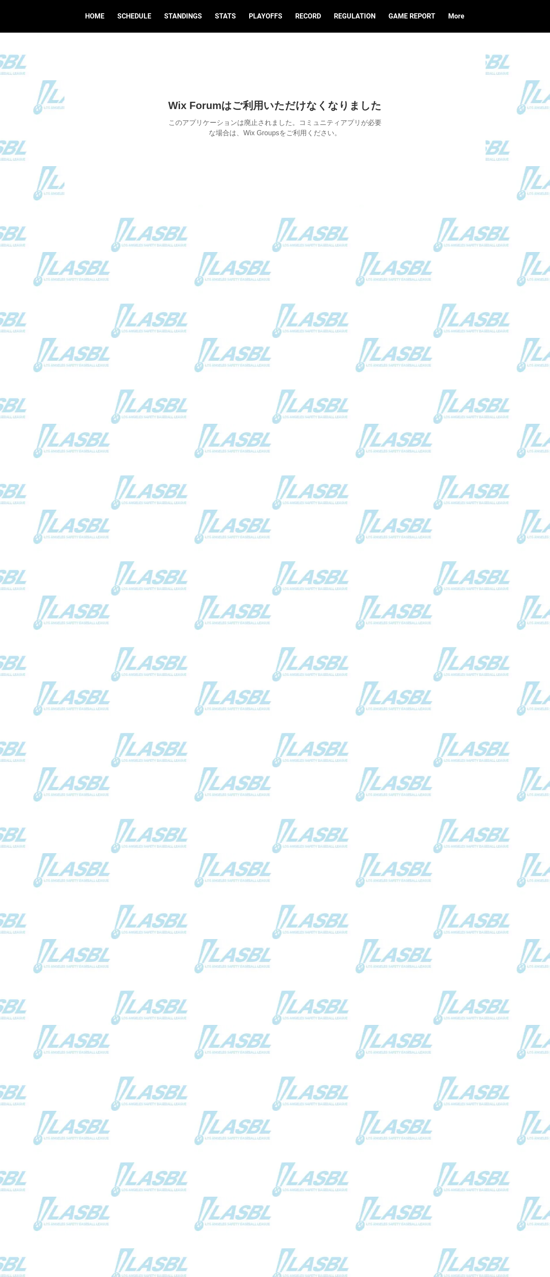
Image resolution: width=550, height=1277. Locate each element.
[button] (308, 16)
